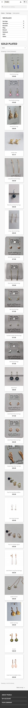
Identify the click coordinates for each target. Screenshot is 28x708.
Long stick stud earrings (14, 178)
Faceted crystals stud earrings (14, 335)
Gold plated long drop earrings (14, 570)
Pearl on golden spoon (14, 544)
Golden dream (14, 596)
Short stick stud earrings (14, 283)
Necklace (7, 18)
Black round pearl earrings (14, 205)
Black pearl (14, 387)
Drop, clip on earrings (14, 231)
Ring (4, 28)
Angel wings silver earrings (14, 466)
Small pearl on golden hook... (14, 675)
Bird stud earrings (14, 361)
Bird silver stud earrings (14, 257)
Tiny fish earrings (14, 74)
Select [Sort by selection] (14, 48)
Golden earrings (14, 623)
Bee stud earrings (14, 309)
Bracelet (5, 25)
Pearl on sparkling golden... (14, 492)
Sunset (14, 649)
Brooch (5, 30)
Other (4, 36)
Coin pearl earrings (14, 518)
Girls (4, 34)
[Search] (14, 6)
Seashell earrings (14, 126)
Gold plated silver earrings (14, 414)
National (5, 32)
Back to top (21, 688)
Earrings (5, 21)
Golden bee (14, 152)
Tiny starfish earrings (14, 100)
